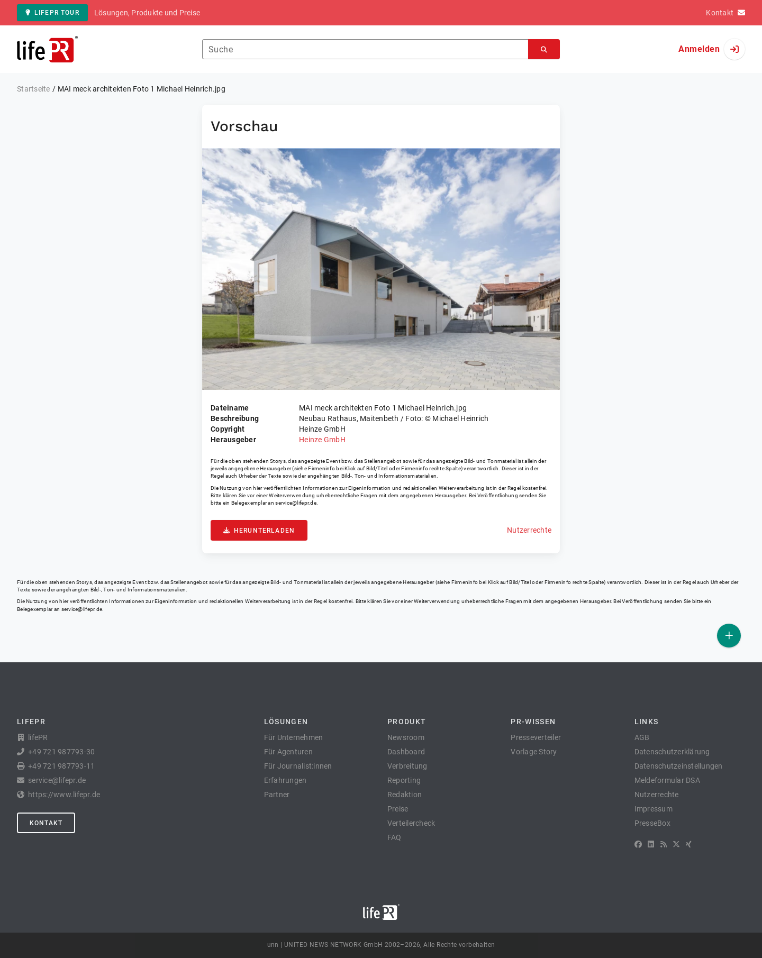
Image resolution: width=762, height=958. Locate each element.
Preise (398, 809)
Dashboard (406, 751)
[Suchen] (544, 49)
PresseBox (652, 823)
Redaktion (404, 794)
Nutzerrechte (529, 530)
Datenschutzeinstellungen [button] (678, 766)
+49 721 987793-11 (61, 766)
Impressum (653, 809)
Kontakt (46, 823)
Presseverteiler (536, 737)
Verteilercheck (411, 823)
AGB (642, 737)
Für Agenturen (288, 751)
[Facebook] (638, 844)
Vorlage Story (534, 751)
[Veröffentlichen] (729, 635)
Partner (277, 794)
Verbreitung (407, 766)
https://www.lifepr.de (64, 794)
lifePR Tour (52, 12)
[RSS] (663, 844)
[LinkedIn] (651, 844)
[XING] (689, 844)
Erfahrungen (285, 780)
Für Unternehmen (293, 737)
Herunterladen (259, 530)
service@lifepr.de (295, 503)
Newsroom (405, 737)
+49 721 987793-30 (61, 751)
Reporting (404, 780)
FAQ (394, 837)
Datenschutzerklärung (672, 751)
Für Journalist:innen (298, 766)
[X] (676, 844)
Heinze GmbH (322, 439)
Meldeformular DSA (667, 780)
